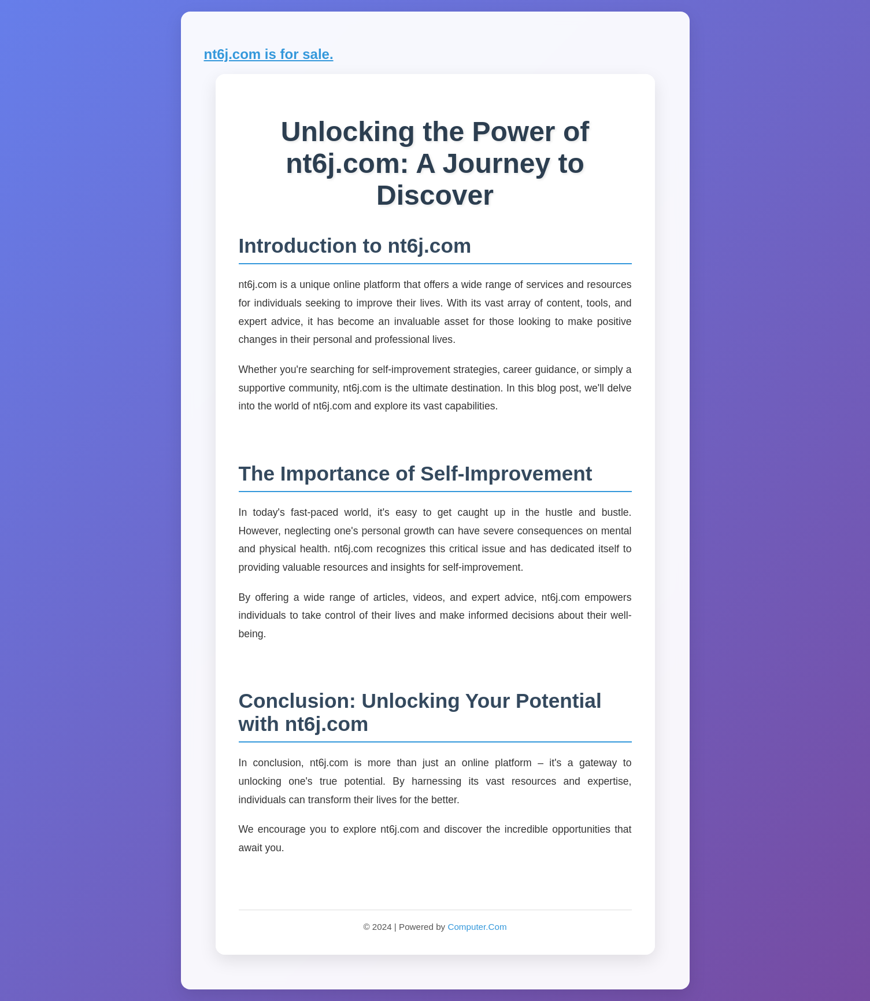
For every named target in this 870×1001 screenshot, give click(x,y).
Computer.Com (476, 927)
